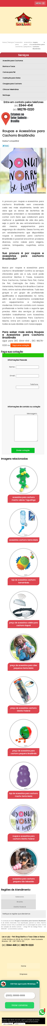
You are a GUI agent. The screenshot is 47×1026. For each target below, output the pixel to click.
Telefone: (27, 386)
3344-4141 (26, 105)
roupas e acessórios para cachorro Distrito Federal (23, 837)
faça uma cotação (20, 345)
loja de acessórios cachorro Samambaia (24, 581)
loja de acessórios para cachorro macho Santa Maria (23, 794)
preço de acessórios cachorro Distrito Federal (23, 709)
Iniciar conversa (19, 1005)
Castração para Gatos (12, 78)
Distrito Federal (20, 907)
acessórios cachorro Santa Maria (23, 540)
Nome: (24, 367)
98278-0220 (25, 109)
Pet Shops (6, 95)
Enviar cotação (23, 450)
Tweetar (5, 145)
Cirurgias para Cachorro (12, 84)
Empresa (23, 974)
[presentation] (24, 398)
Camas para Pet (9, 72)
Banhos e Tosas (9, 66)
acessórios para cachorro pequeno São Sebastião (23, 880)
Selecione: (19, 897)
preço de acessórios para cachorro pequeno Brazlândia (23, 752)
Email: (24, 375)
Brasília (20, 902)
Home (23, 966)
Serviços (23, 55)
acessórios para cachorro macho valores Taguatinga (23, 498)
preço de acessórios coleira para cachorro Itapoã (23, 624)
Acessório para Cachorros (13, 61)
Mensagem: (26, 426)
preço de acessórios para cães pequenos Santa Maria (23, 666)
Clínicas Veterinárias (11, 89)
